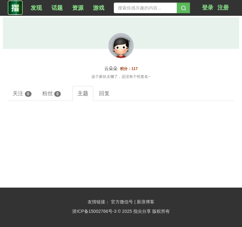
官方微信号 (122, 201)
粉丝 (51, 93)
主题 (83, 93)
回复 (104, 93)
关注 (22, 93)
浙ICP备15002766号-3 (94, 211)
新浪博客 (145, 201)
